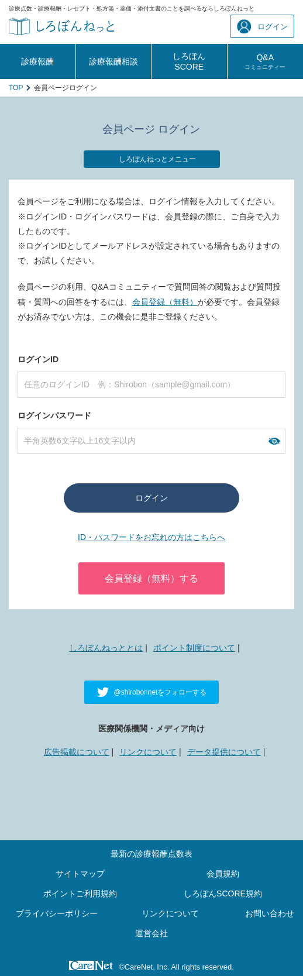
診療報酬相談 (113, 61)
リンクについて (148, 752)
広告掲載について (76, 752)
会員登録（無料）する (151, 578)
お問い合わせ (269, 913)
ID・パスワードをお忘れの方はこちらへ (151, 537)
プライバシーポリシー (57, 913)
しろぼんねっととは (106, 647)
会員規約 (222, 873)
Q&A (265, 61)
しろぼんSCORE (189, 61)
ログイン (262, 26)
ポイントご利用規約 (80, 893)
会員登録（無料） (165, 302)
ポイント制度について (194, 647)
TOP (16, 88)
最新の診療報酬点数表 (151, 853)
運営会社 (151, 933)
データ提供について (224, 752)
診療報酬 (37, 61)
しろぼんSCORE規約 (223, 893)
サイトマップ (80, 873)
